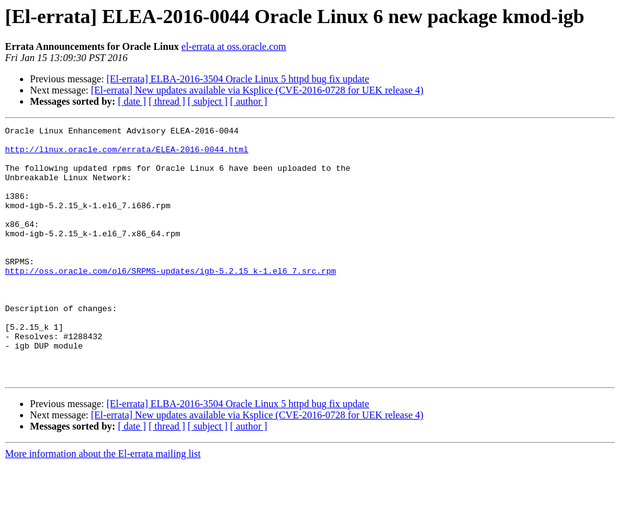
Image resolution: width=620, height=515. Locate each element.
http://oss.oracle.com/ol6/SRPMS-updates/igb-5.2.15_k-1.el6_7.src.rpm (170, 300)
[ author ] (249, 101)
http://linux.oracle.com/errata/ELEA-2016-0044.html (126, 154)
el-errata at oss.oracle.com (234, 46)
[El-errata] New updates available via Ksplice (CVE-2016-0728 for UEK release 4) (257, 90)
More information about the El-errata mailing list (103, 504)
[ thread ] (166, 101)
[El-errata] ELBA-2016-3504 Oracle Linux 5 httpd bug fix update (238, 79)
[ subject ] (208, 101)
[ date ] (132, 101)
